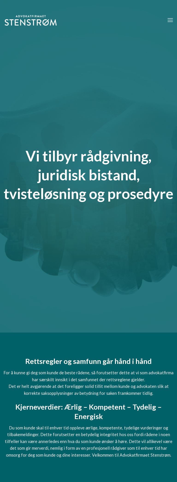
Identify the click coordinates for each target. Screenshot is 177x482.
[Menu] (170, 20)
